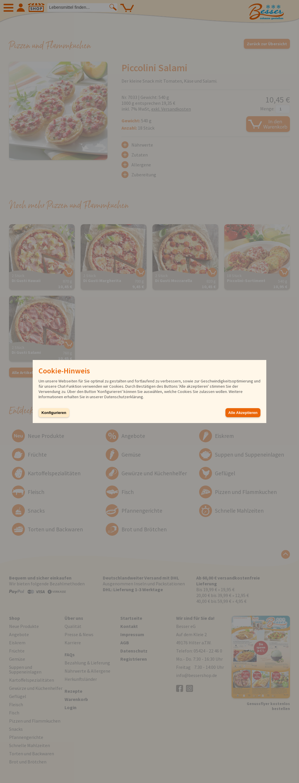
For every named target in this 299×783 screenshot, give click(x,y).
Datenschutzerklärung (123, 396)
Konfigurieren (53, 412)
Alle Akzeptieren (243, 412)
